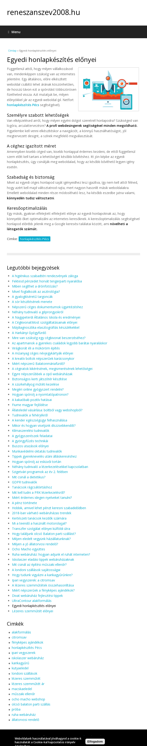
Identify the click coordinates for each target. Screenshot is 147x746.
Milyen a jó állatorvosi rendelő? (35, 544)
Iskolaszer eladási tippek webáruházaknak (43, 559)
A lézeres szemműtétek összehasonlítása (43, 585)
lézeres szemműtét (26, 678)
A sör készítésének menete (32, 301)
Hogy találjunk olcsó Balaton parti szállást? (44, 533)
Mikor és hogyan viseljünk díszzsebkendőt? (43, 425)
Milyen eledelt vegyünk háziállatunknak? (41, 539)
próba (16, 709)
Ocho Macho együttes (28, 549)
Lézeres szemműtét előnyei (32, 611)
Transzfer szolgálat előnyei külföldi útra (41, 528)
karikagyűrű (20, 663)
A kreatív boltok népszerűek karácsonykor (43, 358)
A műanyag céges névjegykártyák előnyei (42, 353)
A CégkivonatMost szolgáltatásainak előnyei (44, 322)
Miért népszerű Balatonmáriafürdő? (38, 363)
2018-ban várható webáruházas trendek (41, 513)
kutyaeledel (20, 668)
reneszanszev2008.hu (43, 12)
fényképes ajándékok (27, 642)
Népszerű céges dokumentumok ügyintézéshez (47, 307)
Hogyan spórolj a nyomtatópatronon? (40, 394)
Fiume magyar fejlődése (30, 405)
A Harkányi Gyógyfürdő (29, 333)
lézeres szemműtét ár (28, 684)
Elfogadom (95, 742)
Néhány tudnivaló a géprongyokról (37, 312)
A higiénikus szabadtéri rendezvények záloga (45, 276)
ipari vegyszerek (23, 652)
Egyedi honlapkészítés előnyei (34, 606)
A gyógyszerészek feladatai (32, 436)
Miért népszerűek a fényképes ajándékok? (43, 590)
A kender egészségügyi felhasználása (39, 420)
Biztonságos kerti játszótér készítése (39, 379)
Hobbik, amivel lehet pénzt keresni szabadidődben (49, 508)
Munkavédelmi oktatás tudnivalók (37, 451)
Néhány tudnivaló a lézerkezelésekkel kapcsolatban (50, 466)
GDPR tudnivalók (24, 482)
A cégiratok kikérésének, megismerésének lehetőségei (52, 368)
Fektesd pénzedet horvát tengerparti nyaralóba (47, 281)
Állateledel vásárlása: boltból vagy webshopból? (47, 410)
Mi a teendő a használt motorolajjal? (39, 523)
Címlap (12, 50)
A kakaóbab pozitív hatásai (32, 400)
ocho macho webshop (28, 699)
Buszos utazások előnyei (30, 446)
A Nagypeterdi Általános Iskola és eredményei (46, 317)
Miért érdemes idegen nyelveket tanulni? (42, 497)
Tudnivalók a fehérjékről (30, 415)
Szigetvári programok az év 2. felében (40, 472)
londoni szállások (24, 673)
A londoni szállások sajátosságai (36, 570)
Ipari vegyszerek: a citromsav (33, 580)
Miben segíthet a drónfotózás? (35, 286)
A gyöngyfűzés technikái (30, 441)
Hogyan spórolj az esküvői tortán (36, 461)
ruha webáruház (24, 714)
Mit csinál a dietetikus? (28, 477)
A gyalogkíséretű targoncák (32, 296)
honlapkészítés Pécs (23, 105)
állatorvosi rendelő (25, 719)
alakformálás (21, 632)
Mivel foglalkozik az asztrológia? (36, 291)
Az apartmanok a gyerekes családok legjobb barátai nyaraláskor (59, 343)
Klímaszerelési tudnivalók (30, 430)
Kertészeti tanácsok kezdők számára (39, 518)
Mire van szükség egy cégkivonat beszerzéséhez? (48, 338)
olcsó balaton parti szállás (31, 704)
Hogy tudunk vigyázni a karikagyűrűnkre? (42, 575)
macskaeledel (22, 689)
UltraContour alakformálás (32, 600)
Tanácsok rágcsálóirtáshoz (32, 487)
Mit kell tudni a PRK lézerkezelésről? (38, 492)
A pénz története (24, 503)
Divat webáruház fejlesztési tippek (37, 595)
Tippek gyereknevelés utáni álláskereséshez (44, 456)
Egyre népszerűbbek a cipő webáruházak (42, 374)
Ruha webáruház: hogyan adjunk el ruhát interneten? (51, 554)
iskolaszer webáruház (28, 658)
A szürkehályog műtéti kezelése (35, 384)
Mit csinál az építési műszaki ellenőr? (39, 564)
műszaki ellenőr (23, 694)
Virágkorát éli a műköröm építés (36, 348)
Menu (14, 32)
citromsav (19, 637)
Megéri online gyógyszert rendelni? (37, 389)
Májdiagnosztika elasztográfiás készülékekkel (45, 327)
